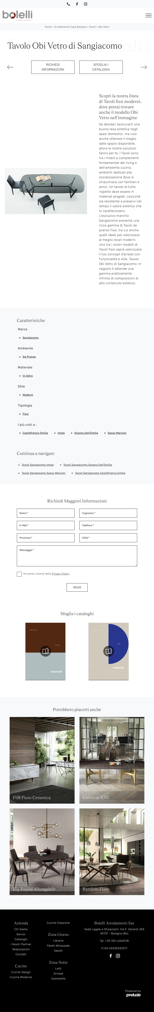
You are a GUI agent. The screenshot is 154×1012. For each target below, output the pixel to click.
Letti (58, 968)
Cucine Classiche (58, 923)
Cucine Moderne (21, 977)
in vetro (28, 375)
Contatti (20, 954)
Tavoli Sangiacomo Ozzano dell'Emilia (87, 464)
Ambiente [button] (25, 348)
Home (48, 26)
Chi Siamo (21, 929)
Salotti (58, 950)
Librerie (58, 940)
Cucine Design (21, 972)
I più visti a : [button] (27, 425)
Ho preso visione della (46, 573)
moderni (28, 394)
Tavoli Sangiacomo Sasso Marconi (43, 473)
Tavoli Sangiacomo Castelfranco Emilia (100, 473)
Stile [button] (21, 386)
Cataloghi (21, 939)
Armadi (58, 973)
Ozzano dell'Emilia (86, 433)
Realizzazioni (21, 949)
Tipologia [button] (25, 405)
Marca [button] (22, 329)
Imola (61, 433)
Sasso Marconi (117, 433)
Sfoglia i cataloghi (101, 67)
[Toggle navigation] (148, 15)
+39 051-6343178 (117, 941)
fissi (26, 414)
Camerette (58, 978)
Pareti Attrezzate (58, 945)
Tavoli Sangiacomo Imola (38, 464)
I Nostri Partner (21, 944)
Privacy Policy (60, 573)
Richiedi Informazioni (53, 67)
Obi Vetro (103, 26)
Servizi (20, 934)
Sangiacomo (31, 337)
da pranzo (29, 356)
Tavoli (92, 26)
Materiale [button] (25, 367)
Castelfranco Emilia (35, 433)
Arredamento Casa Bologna (70, 26)
